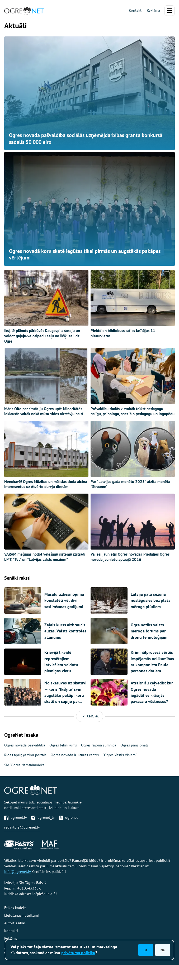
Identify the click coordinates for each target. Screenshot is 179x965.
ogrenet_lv (43, 817)
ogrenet (68, 817)
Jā (145, 950)
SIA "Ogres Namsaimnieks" (25, 765)
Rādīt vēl (90, 716)
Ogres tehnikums (63, 745)
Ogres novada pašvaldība (24, 745)
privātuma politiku (78, 952)
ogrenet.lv (15, 817)
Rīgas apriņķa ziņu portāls (25, 755)
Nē (163, 950)
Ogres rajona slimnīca (98, 745)
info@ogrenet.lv (17, 871)
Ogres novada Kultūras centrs (75, 755)
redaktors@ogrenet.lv (22, 827)
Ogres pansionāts (134, 745)
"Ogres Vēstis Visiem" (120, 755)
